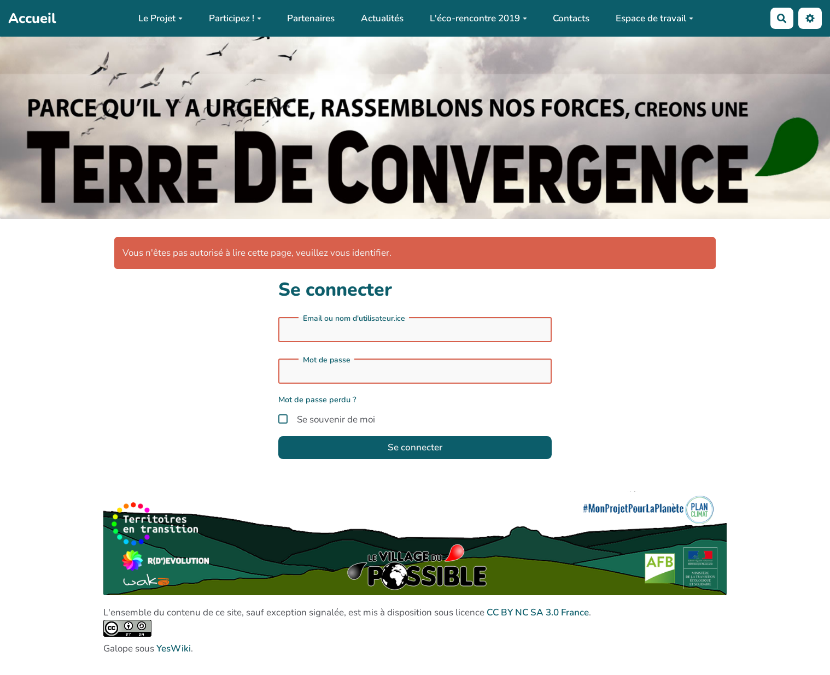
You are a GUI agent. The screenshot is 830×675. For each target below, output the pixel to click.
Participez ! (235, 18)
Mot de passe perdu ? (317, 399)
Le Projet (160, 18)
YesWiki (173, 648)
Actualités (382, 18)
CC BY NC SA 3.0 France (538, 612)
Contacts (571, 18)
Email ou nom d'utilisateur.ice (354, 318)
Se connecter (415, 447)
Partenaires (311, 18)
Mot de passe (326, 360)
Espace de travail (654, 18)
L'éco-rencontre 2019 (478, 18)
